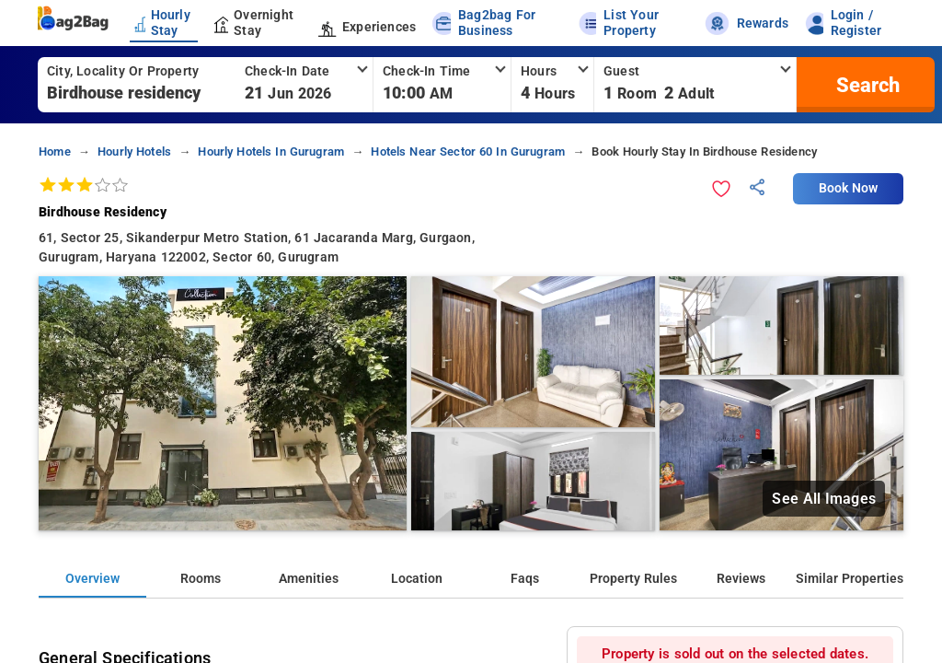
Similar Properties (849, 579)
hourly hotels (134, 151)
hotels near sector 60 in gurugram (468, 151)
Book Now (848, 188)
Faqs (525, 579)
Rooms (200, 579)
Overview (92, 579)
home (55, 151)
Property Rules (633, 579)
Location (416, 579)
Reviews (741, 579)
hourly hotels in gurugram (271, 151)
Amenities (309, 579)
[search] (866, 84)
